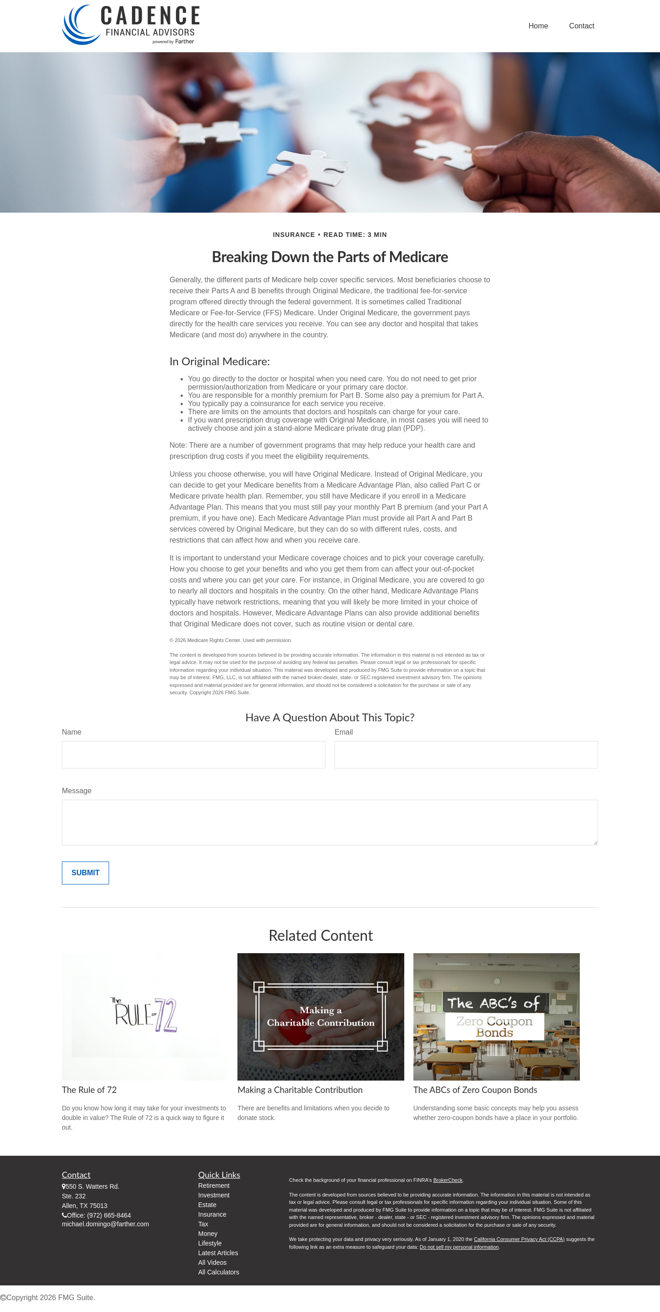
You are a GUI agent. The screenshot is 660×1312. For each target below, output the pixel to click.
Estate (207, 1204)
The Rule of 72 (89, 1090)
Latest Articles (218, 1253)
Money (208, 1233)
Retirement (214, 1185)
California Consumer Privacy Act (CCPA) (519, 1239)
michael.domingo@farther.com (105, 1224)
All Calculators (218, 1272)
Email (344, 732)
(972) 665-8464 (109, 1215)
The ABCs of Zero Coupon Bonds (475, 1090)
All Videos (212, 1262)
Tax (203, 1224)
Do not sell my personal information (459, 1247)
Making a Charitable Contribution (300, 1090)
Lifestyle (210, 1243)
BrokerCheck (447, 1180)
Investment (214, 1195)
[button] (538, 26)
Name (72, 732)
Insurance (212, 1214)
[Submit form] (85, 873)
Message (77, 791)
